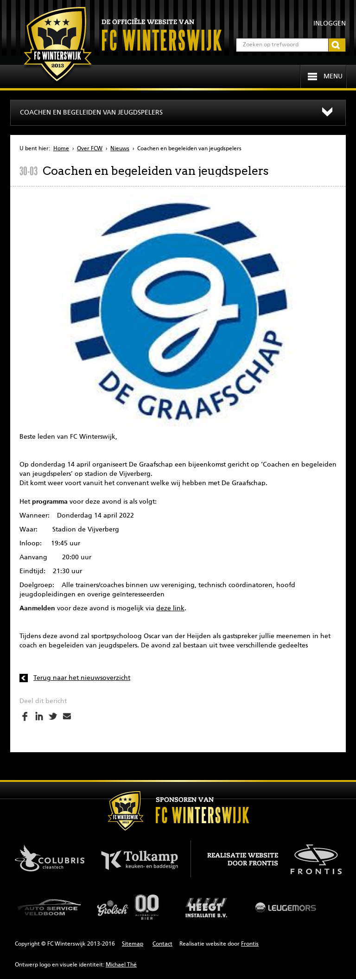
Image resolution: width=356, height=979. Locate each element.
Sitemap (132, 944)
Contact (162, 944)
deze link (170, 608)
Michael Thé (121, 965)
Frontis (250, 944)
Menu (333, 76)
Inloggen (329, 23)
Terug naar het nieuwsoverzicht (81, 678)
